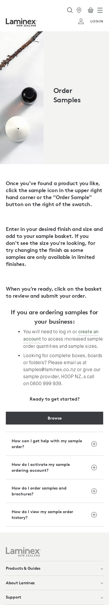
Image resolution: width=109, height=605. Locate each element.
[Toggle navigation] (100, 10)
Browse (55, 417)
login (90, 21)
